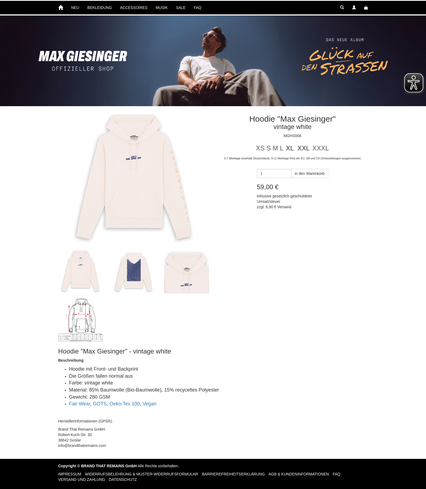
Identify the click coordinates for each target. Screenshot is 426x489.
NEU (75, 7)
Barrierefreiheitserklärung (233, 474)
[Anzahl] (274, 173)
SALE (181, 7)
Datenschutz (123, 479)
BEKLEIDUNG (99, 7)
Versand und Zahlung (81, 479)
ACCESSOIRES (134, 7)
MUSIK (162, 7)
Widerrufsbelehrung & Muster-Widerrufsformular (141, 474)
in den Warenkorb (310, 173)
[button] (342, 7)
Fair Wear (79, 403)
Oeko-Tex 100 (124, 403)
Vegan (149, 403)
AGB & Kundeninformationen (298, 474)
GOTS (100, 403)
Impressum (69, 474)
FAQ (197, 7)
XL (290, 148)
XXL (303, 148)
